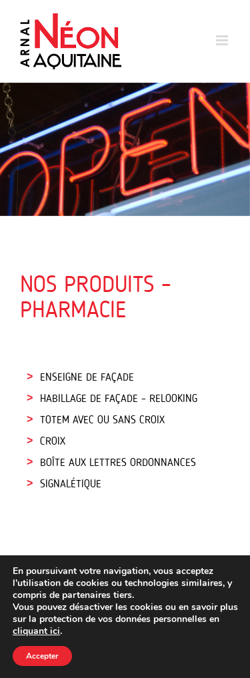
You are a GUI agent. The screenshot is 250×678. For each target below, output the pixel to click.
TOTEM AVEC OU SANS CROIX (102, 420)
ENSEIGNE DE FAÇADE (87, 378)
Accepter (42, 656)
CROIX (52, 442)
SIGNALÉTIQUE (70, 484)
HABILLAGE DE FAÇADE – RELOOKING (118, 399)
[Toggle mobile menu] (223, 40)
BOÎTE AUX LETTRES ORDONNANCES (118, 463)
